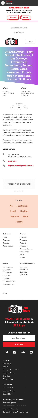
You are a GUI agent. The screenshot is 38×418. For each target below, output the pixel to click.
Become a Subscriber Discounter (14, 406)
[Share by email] (25, 107)
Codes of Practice (9, 373)
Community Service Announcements (15, 412)
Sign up (19, 344)
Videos (22, 258)
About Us (6, 360)
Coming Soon (8, 267)
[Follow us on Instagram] (31, 352)
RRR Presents (7, 273)
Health (13, 211)
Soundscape (24, 252)
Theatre (19, 221)
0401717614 (12, 161)
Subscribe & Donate (27, 263)
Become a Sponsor (9, 403)
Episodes (6, 243)
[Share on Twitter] (19, 107)
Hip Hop (24, 211)
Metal (25, 216)
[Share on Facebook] (12, 107)
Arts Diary (6, 278)
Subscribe (13, 17)
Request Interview (9, 391)
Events (5, 263)
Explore (23, 234)
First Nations (22, 205)
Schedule (23, 237)
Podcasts (23, 243)
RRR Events (7, 270)
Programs (23, 240)
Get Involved (7, 385)
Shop (5, 293)
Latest (5, 237)
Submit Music (7, 394)
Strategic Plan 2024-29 (11, 370)
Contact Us (7, 364)
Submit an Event (8, 284)
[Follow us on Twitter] (6, 352)
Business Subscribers (10, 409)
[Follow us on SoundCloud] (23, 352)
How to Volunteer (9, 388)
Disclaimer (6, 376)
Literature (14, 216)
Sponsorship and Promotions (13, 399)
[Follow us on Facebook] (14, 352)
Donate (25, 17)
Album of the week (26, 249)
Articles (22, 255)
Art (11, 205)
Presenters (23, 246)
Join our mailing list (19, 332)
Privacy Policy (8, 379)
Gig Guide (6, 276)
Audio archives (8, 246)
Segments (6, 240)
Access (5, 367)
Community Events (9, 281)
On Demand (7, 234)
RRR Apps (19, 325)
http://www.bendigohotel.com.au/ (21, 165)
